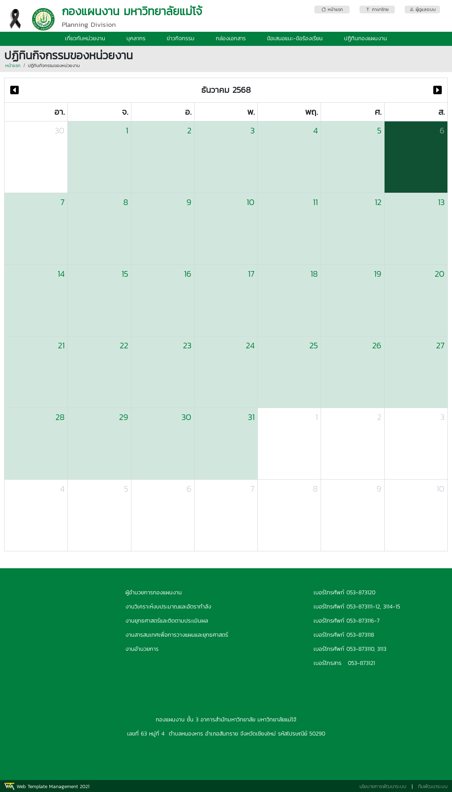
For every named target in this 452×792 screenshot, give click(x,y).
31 (251, 417)
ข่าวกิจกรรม (181, 38)
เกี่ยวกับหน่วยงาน (85, 38)
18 (314, 274)
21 (61, 345)
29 (123, 417)
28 (60, 417)
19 (377, 274)
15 (124, 274)
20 (440, 274)
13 (441, 202)
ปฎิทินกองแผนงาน (365, 38)
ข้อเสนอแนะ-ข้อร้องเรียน (295, 38)
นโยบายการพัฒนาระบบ (382, 786)
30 (60, 130)
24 (250, 345)
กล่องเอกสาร (231, 38)
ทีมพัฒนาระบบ (433, 786)
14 (61, 274)
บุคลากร (135, 38)
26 (376, 345)
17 (251, 274)
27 (440, 345)
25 (313, 345)
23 (187, 345)
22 (124, 345)
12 (378, 202)
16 (187, 274)
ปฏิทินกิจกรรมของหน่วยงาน (54, 65)
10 (250, 202)
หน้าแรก (12, 65)
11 (315, 202)
